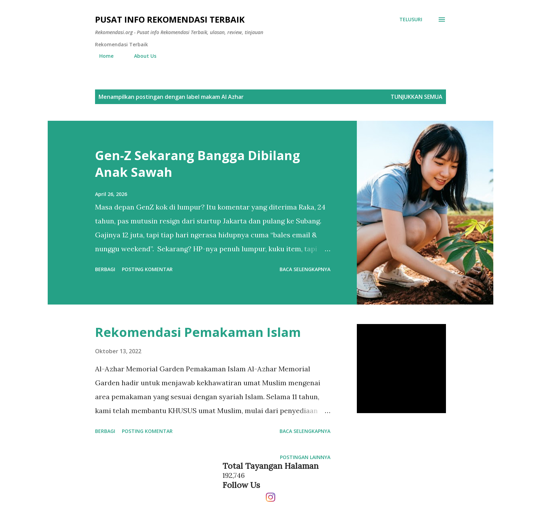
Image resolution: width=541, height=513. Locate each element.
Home (102, 56)
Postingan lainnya (305, 457)
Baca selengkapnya (305, 269)
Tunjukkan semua (416, 97)
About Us (141, 56)
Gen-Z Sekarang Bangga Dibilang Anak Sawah (197, 164)
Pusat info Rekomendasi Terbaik (170, 19)
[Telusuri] (410, 19)
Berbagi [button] (105, 269)
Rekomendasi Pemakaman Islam (198, 332)
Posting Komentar (147, 269)
